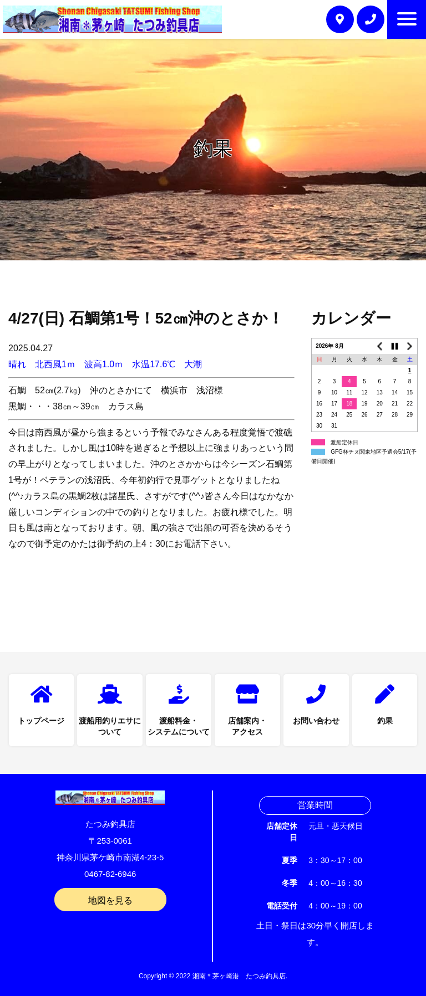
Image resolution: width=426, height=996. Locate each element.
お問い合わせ (316, 721)
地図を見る (110, 900)
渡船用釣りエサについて (110, 727)
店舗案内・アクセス (247, 727)
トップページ (41, 721)
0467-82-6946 (110, 874)
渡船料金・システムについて (179, 727)
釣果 (385, 721)
